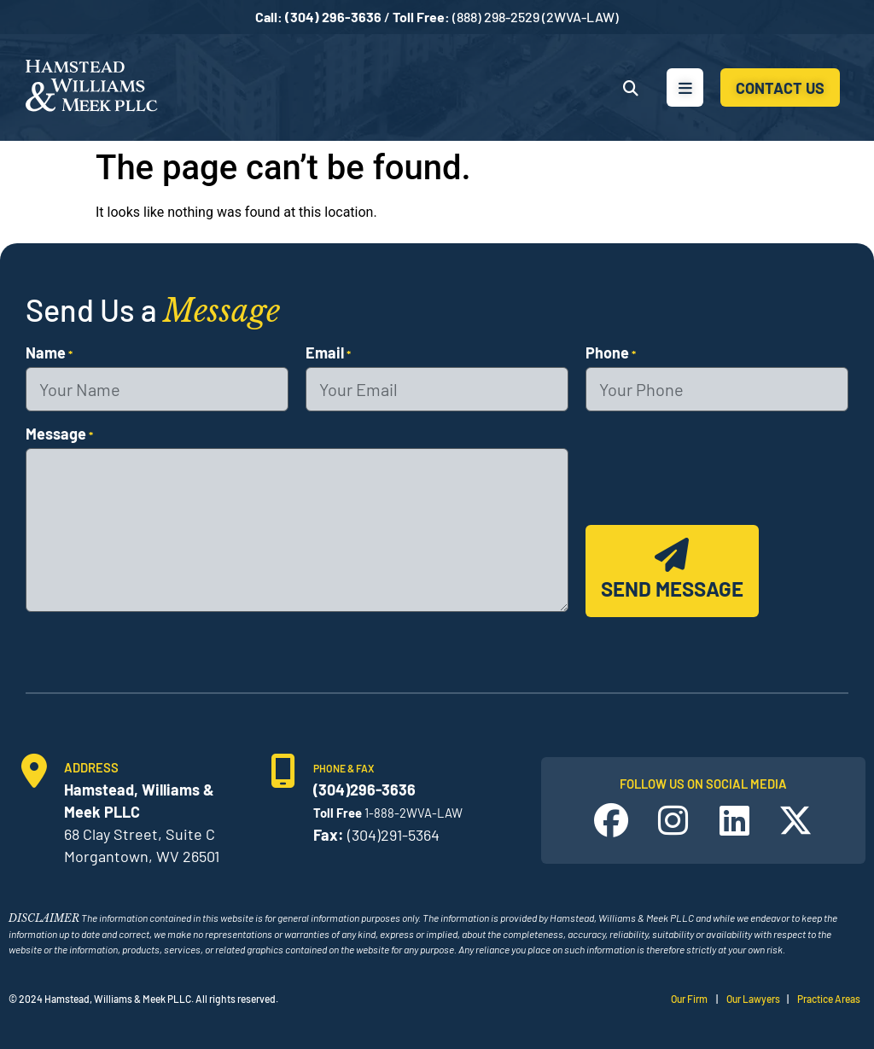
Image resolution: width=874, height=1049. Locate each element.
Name (49, 352)
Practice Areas (828, 999)
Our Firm (689, 999)
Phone (611, 352)
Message (59, 433)
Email (328, 352)
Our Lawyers (753, 999)
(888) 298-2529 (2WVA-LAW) (535, 17)
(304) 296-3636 (333, 17)
